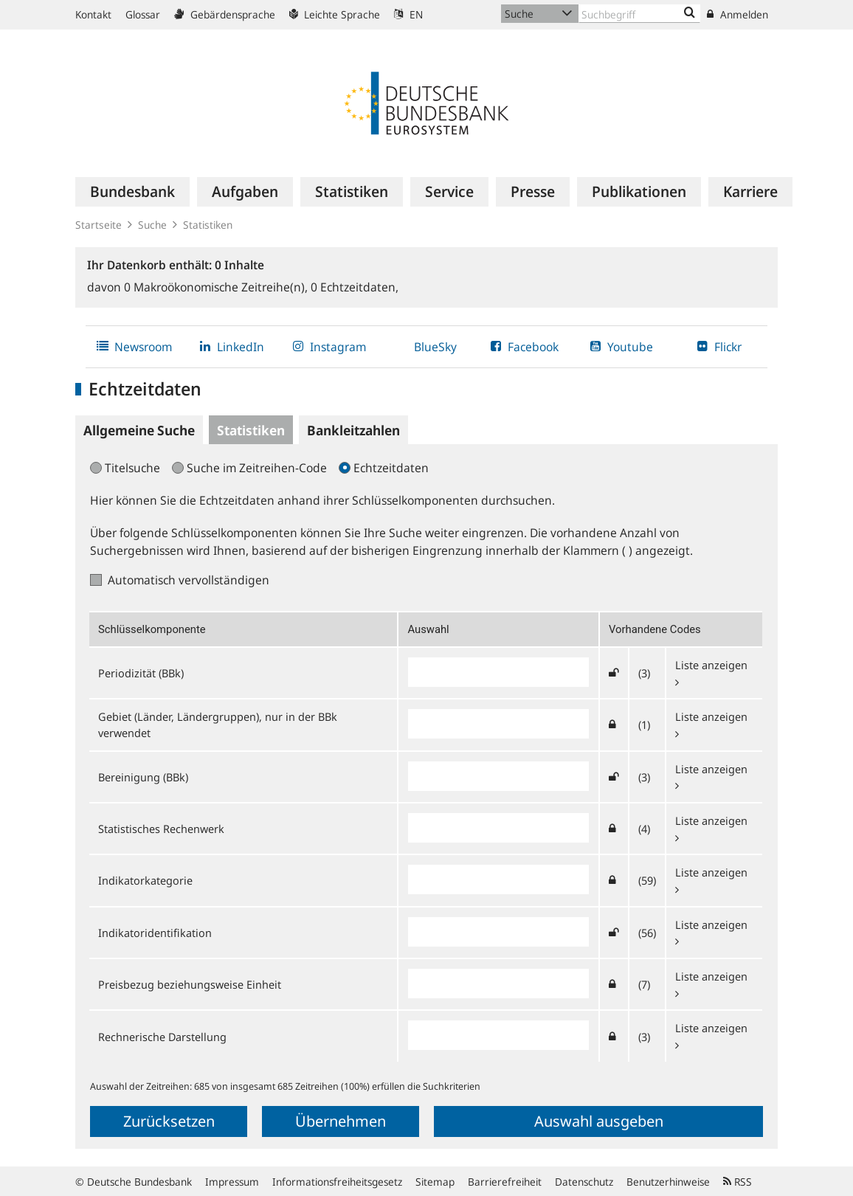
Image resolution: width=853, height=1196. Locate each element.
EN (408, 14)
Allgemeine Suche (139, 430)
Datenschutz (584, 1182)
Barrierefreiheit (505, 1182)
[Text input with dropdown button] (639, 13)
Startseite (98, 225)
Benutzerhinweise (668, 1182)
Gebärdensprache (224, 14)
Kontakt (93, 14)
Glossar (142, 14)
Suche (152, 225)
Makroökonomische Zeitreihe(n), (217, 287)
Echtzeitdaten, (354, 287)
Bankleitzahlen (353, 430)
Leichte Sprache (334, 14)
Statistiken (207, 225)
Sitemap (435, 1182)
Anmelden (737, 14)
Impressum (232, 1182)
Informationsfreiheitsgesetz (337, 1182)
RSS (737, 1182)
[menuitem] (132, 192)
